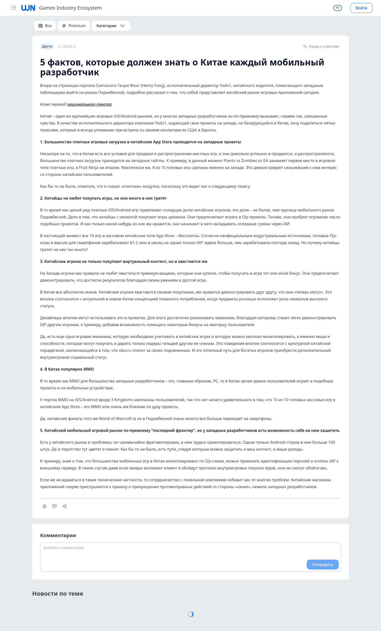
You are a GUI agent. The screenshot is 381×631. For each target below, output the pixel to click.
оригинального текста (89, 104)
